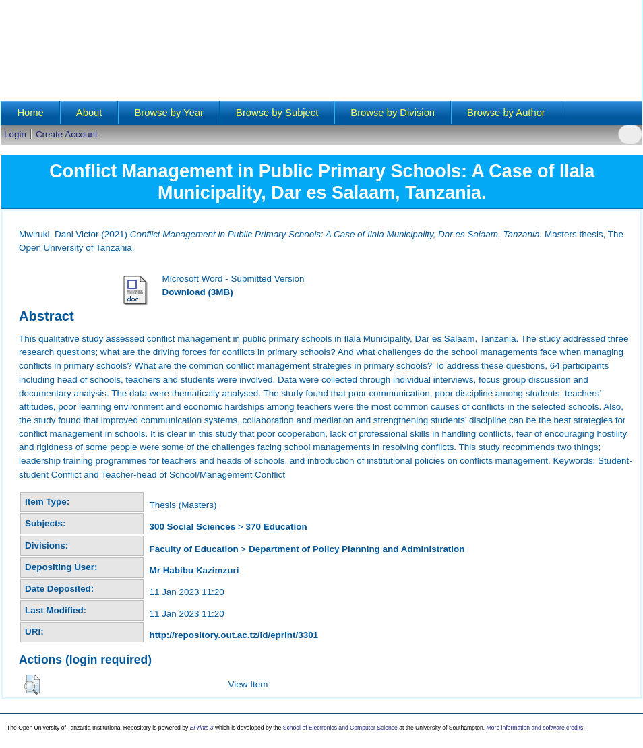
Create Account (67, 134)
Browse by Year (169, 112)
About (89, 112)
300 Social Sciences (192, 527)
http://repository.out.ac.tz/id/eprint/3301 (233, 635)
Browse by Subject (277, 112)
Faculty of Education (193, 549)
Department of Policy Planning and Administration (357, 549)
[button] (32, 685)
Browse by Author (506, 112)
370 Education (276, 527)
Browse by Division (392, 112)
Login (15, 134)
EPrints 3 (202, 727)
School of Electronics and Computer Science (340, 727)
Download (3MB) (197, 292)
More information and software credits (535, 727)
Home (30, 112)
